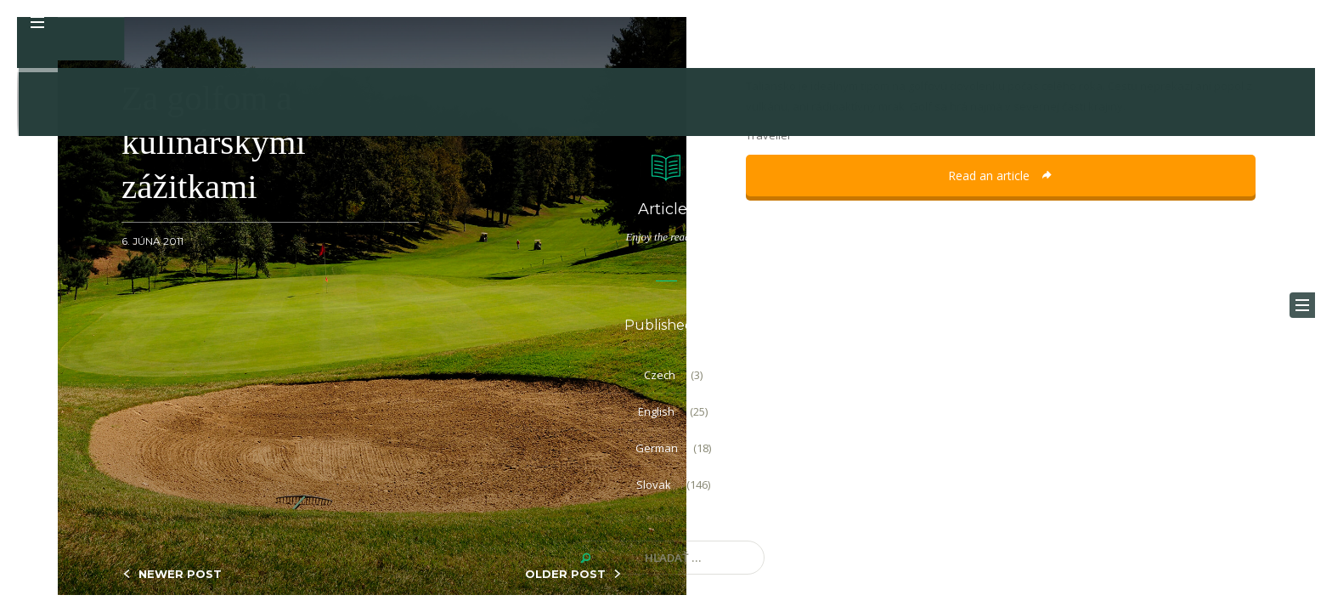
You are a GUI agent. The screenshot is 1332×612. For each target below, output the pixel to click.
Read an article (1000, 175)
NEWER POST (180, 574)
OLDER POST (565, 574)
